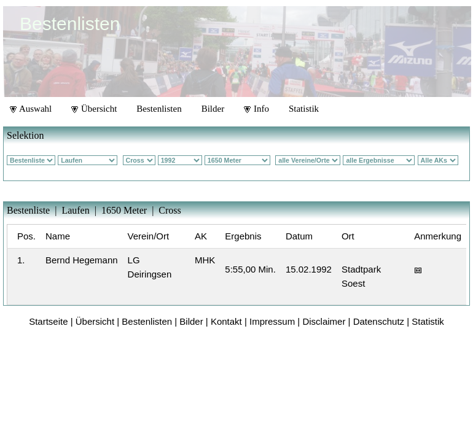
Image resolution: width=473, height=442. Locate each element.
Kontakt (226, 321)
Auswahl (31, 109)
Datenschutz (378, 321)
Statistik (304, 109)
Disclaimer (323, 321)
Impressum (272, 321)
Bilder (213, 109)
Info (256, 109)
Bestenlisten (158, 109)
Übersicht (94, 109)
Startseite (48, 321)
